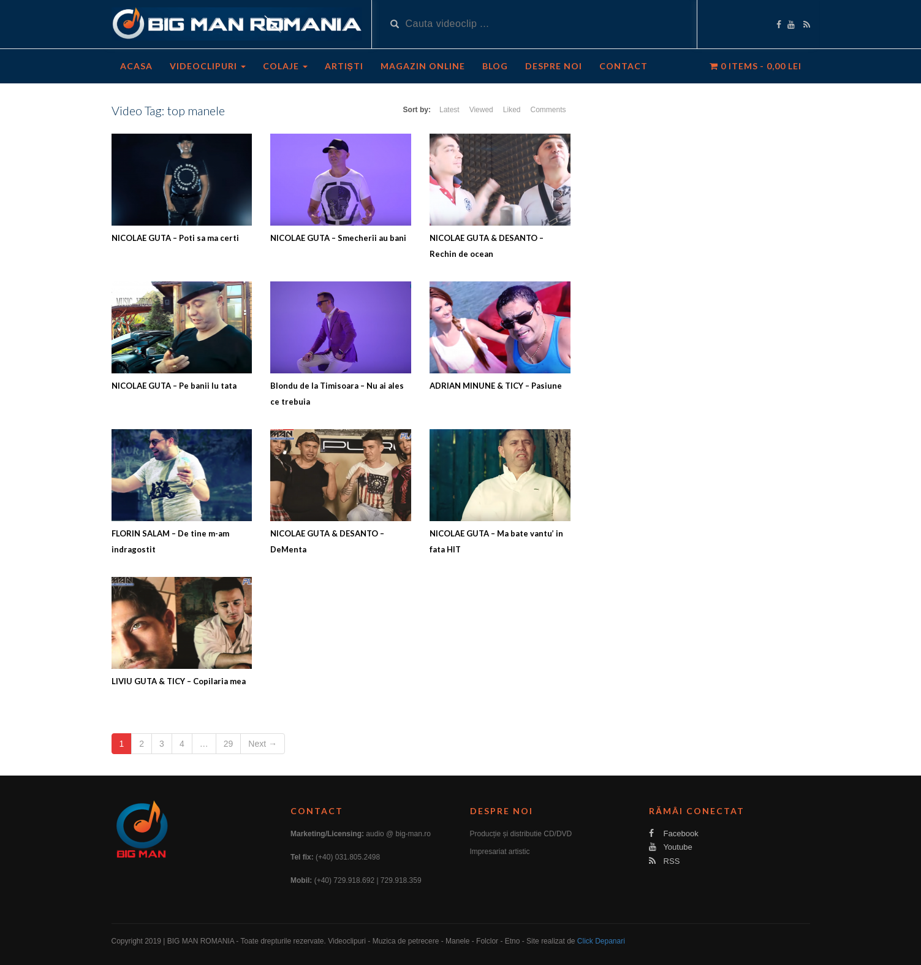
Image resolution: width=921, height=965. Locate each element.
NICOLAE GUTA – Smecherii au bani (338, 238)
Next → (262, 744)
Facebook (674, 833)
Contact (623, 66)
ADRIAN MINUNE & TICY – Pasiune (496, 386)
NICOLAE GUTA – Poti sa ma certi (175, 238)
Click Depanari (601, 941)
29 (228, 744)
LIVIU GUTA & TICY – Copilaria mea (179, 681)
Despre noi (553, 66)
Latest (449, 109)
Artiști (344, 66)
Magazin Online (423, 66)
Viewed (481, 109)
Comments (548, 109)
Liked (512, 109)
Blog (495, 66)
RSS (664, 861)
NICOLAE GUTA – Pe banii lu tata (174, 386)
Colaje (285, 66)
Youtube (670, 847)
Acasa (136, 66)
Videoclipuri (208, 66)
